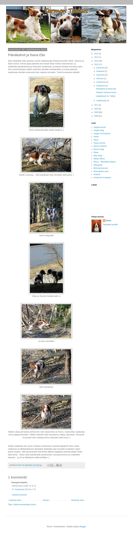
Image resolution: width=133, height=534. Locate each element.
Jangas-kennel (100, 127)
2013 (96, 61)
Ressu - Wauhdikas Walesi (105, 162)
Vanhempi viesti (77, 500)
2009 (96, 112)
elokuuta (100, 78)
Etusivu (46, 500)
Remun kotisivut (100, 146)
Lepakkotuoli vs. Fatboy (105, 96)
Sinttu (108, 220)
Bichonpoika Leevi (101, 171)
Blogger (83, 527)
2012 (96, 64)
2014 (96, 57)
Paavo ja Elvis (99, 143)
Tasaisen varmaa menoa (106, 92)
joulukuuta (100, 68)
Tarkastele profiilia (110, 225)
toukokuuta (101, 82)
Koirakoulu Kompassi (102, 177)
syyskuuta (100, 75)
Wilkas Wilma (99, 159)
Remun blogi (99, 149)
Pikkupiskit (98, 165)
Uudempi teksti (15, 500)
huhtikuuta (100, 86)
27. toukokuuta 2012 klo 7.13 (24, 489)
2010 (96, 109)
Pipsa (96, 140)
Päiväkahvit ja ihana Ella (106, 89)
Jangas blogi (99, 130)
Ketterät (97, 174)
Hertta (96, 137)
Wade (96, 152)
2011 (96, 105)
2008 (96, 116)
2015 (96, 54)
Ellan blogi (98, 156)
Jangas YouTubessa (102, 133)
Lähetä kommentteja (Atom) (24, 504)
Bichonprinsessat (101, 168)
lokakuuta (100, 71)
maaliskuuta (101, 100)
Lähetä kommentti (19, 495)
